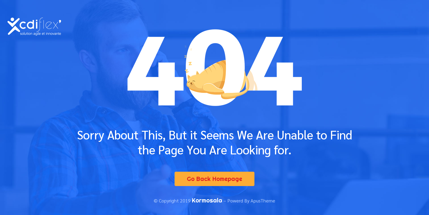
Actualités (261, 32)
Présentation (191, 20)
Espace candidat (314, 20)
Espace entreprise (365, 20)
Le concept (232, 20)
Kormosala (207, 200)
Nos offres (270, 20)
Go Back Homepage (214, 178)
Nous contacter (303, 32)
